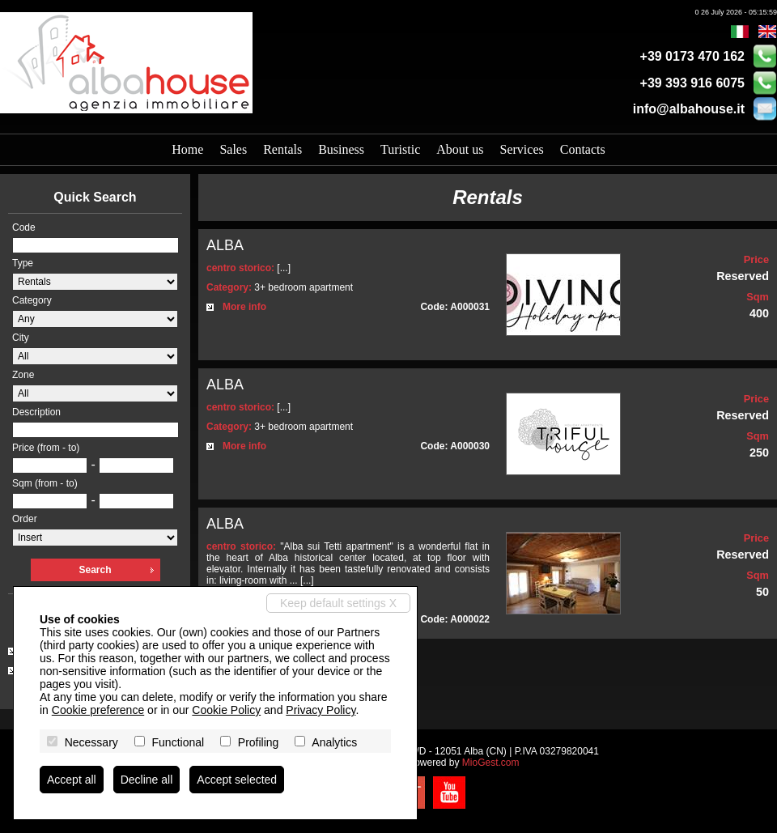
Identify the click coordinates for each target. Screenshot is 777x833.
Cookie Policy (226, 709)
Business (341, 149)
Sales (233, 149)
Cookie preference (98, 709)
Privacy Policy (320, 709)
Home (187, 149)
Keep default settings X (338, 603)
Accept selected (237, 779)
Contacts (582, 149)
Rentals (282, 149)
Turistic (400, 149)
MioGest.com (491, 762)
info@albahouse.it (689, 109)
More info (244, 306)
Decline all (147, 779)
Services (522, 149)
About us (459, 149)
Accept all (71, 779)
